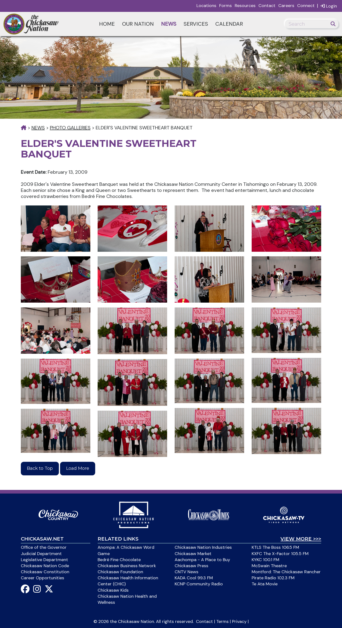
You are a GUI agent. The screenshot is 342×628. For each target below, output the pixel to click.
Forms (225, 5)
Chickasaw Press (191, 566)
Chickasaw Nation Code (45, 566)
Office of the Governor (44, 547)
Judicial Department (41, 554)
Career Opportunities (42, 578)
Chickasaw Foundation (120, 572)
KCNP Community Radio (199, 584)
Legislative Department (44, 560)
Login (328, 6)
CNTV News (186, 572)
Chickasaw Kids (113, 590)
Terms (222, 621)
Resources (245, 5)
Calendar (229, 23)
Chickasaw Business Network (127, 566)
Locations (206, 5)
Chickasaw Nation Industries (203, 547)
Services (196, 23)
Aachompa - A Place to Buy (202, 560)
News (168, 23)
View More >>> (300, 539)
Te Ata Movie (265, 584)
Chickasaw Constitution (45, 572)
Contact (266, 5)
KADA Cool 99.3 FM (194, 578)
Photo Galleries (70, 128)
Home (107, 23)
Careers (286, 5)
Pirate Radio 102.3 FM (273, 578)
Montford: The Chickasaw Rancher (286, 572)
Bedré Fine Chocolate (119, 560)
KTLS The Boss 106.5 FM (275, 547)
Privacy (239, 621)
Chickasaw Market (193, 554)
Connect (306, 5)
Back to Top (40, 468)
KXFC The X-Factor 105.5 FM (280, 554)
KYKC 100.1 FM (265, 560)
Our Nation (138, 23)
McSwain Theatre (269, 566)
